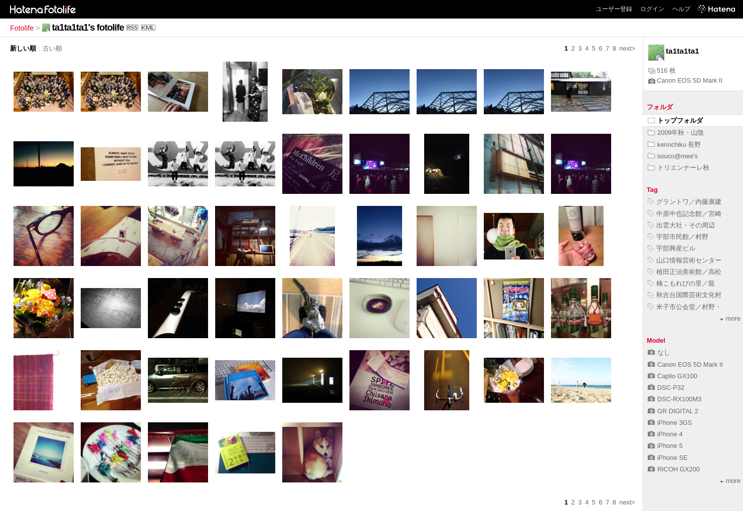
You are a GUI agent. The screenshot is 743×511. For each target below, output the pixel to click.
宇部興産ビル (671, 248)
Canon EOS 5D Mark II (685, 80)
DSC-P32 (666, 387)
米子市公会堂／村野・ (684, 307)
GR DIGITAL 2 (673, 411)
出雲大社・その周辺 (681, 225)
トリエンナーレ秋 (678, 167)
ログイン (652, 9)
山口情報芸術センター (684, 260)
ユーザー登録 (614, 9)
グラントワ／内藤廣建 (684, 201)
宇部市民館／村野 (678, 236)
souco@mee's (673, 156)
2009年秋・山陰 (676, 132)
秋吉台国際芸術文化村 (684, 295)
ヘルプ (681, 9)
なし (659, 352)
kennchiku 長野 (674, 144)
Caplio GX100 (672, 376)
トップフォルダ (675, 120)
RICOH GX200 (674, 469)
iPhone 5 (665, 445)
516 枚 (662, 70)
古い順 (52, 48)
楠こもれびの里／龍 (681, 283)
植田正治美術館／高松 (684, 272)
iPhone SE (667, 457)
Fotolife (22, 28)
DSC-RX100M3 (674, 399)
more (730, 318)
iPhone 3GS (670, 422)
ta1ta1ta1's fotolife (88, 27)
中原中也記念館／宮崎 (684, 213)
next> (627, 48)
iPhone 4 (665, 434)
